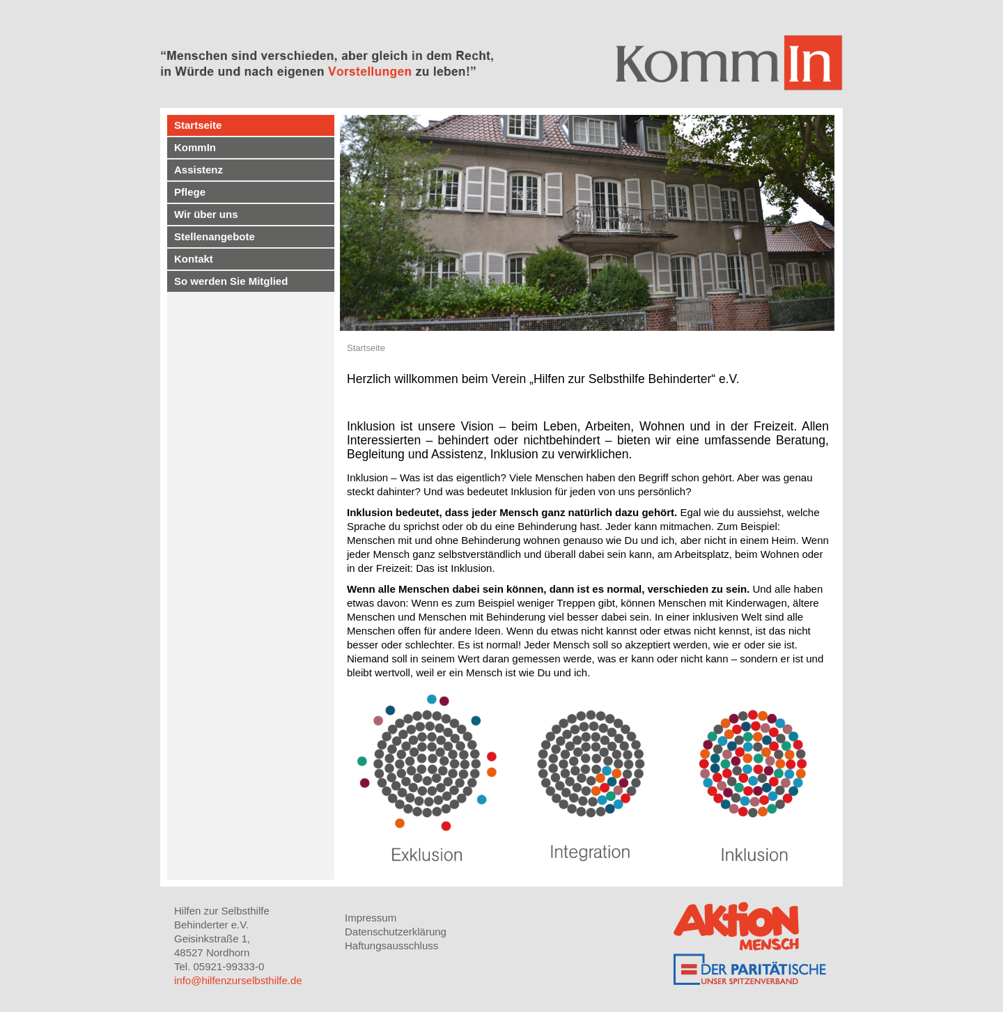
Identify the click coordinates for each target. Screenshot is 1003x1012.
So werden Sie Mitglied (231, 281)
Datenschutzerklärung (395, 931)
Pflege (189, 192)
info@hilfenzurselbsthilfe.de (238, 980)
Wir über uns (206, 214)
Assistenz (198, 170)
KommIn (195, 147)
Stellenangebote (214, 236)
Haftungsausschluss (391, 945)
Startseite (197, 125)
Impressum (370, 918)
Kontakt (193, 259)
